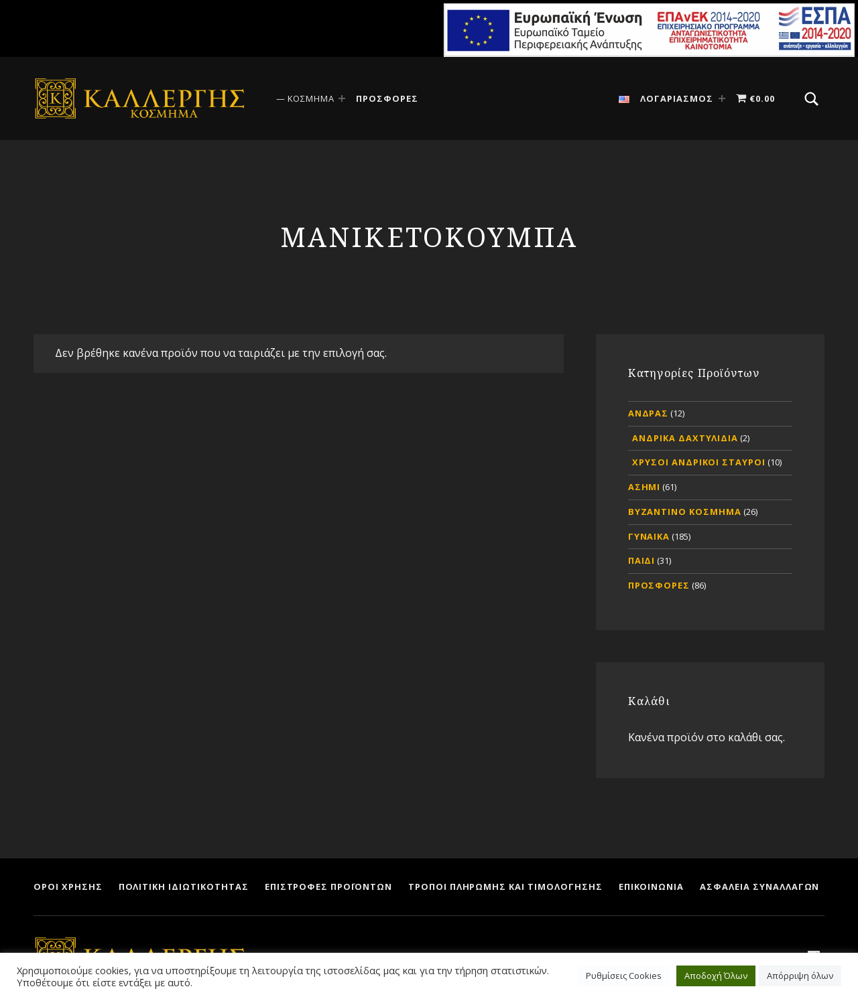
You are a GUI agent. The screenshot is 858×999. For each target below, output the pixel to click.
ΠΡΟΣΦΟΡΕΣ (387, 98)
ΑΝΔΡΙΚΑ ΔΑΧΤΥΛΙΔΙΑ (685, 438)
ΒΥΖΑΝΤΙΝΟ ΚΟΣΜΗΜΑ (684, 512)
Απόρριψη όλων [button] (800, 976)
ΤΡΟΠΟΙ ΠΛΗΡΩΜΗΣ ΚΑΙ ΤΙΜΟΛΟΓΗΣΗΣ (505, 886)
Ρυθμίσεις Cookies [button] (624, 976)
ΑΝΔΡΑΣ (648, 413)
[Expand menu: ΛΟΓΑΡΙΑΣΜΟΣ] (722, 98)
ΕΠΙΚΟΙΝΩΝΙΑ (651, 886)
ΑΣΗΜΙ (644, 487)
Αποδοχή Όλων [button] (715, 976)
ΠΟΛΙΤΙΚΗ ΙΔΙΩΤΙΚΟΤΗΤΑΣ (184, 886)
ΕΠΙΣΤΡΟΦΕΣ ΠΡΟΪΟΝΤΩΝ (328, 886)
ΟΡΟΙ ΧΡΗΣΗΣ (68, 886)
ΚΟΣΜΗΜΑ (311, 98)
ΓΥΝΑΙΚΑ (649, 536)
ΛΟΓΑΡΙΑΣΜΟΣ (676, 98)
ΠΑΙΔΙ (642, 560)
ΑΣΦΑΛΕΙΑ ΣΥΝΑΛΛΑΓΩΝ (759, 886)
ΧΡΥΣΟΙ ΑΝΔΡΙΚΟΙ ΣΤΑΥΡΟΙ (698, 462)
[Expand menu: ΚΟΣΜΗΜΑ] (342, 98)
